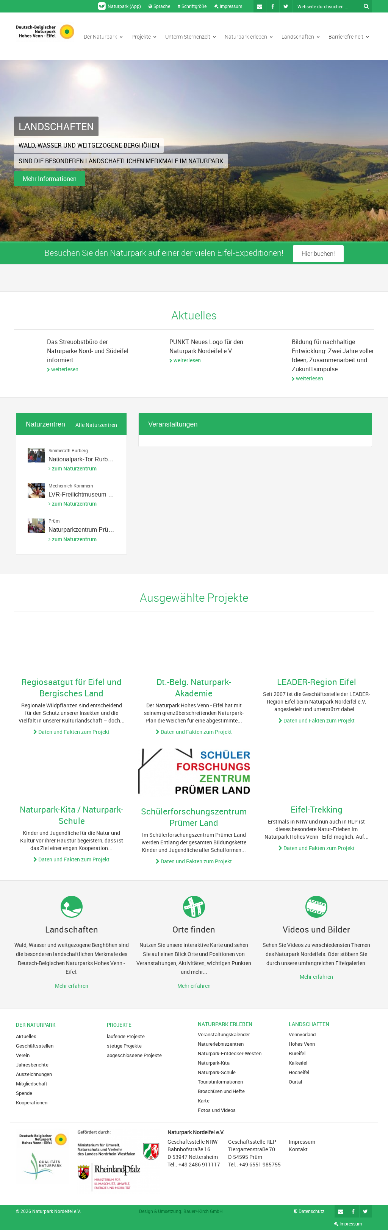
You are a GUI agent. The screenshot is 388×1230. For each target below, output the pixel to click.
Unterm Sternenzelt (190, 36)
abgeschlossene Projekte (134, 1055)
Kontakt (298, 1149)
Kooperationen (31, 1102)
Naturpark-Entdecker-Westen (229, 1053)
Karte (204, 1100)
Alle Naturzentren (96, 425)
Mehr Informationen (50, 178)
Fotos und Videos (217, 1110)
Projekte (143, 36)
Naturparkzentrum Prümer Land (91, 529)
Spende (24, 1093)
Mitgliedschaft (31, 1083)
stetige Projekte (124, 1045)
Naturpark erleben (249, 36)
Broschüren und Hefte (221, 1091)
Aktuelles (26, 1036)
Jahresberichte (32, 1064)
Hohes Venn (302, 1043)
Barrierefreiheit (349, 36)
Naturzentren (45, 424)
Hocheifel (299, 1072)
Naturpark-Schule (217, 1072)
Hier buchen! (318, 253)
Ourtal (295, 1081)
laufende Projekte (126, 1036)
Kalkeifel (298, 1062)
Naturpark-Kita (214, 1062)
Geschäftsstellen (34, 1045)
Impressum (228, 6)
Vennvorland (302, 1034)
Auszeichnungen (34, 1074)
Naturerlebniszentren (221, 1043)
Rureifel (297, 1053)
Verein (23, 1055)
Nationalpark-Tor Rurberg (82, 459)
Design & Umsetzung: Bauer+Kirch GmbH (181, 1211)
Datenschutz (309, 1211)
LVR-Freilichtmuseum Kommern (91, 494)
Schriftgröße (192, 6)
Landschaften (301, 36)
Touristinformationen (220, 1081)
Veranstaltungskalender (224, 1034)
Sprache (159, 6)
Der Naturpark (103, 36)
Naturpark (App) (119, 6)
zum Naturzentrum (74, 468)
